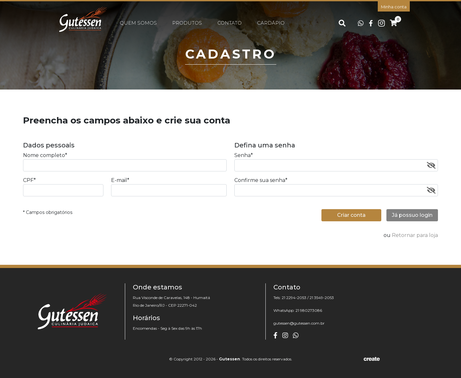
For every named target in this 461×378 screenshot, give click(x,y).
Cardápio (271, 23)
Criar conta (351, 215)
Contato (229, 23)
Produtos (187, 23)
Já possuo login (412, 215)
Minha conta (394, 6)
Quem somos (138, 23)
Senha (243, 155)
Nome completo (45, 155)
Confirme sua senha (260, 180)
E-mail (120, 180)
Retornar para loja (415, 235)
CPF (29, 180)
